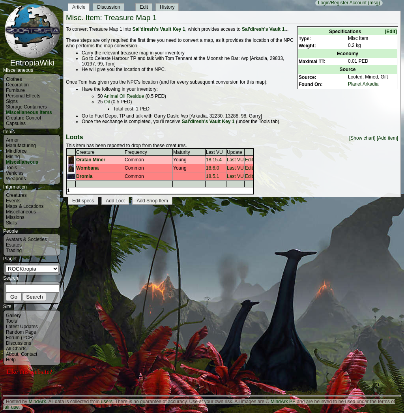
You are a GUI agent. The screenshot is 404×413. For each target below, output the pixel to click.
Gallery (13, 315)
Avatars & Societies (26, 239)
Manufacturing (21, 145)
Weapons (16, 178)
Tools (11, 167)
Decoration (17, 85)
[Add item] (387, 138)
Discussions (18, 343)
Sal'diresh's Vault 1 (263, 29)
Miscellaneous (22, 162)
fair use (11, 407)
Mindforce (16, 151)
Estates (14, 245)
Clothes (14, 79)
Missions (15, 217)
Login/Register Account (342, 3)
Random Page (21, 332)
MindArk (37, 401)
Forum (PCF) (20, 337)
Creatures (16, 195)
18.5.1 (212, 176)
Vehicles (15, 173)
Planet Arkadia (363, 84)
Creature (85, 152)
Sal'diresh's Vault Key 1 (159, 29)
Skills (11, 223)
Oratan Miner (90, 160)
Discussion (108, 7)
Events (13, 201)
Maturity (181, 152)
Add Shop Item (152, 201)
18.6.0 (212, 168)
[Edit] (391, 31)
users (106, 401)
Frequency (136, 152)
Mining (13, 156)
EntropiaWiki (32, 59)
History (167, 7)
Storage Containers (26, 107)
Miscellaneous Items (29, 112)
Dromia (84, 176)
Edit (144, 7)
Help (11, 360)
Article (78, 7)
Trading (14, 250)
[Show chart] (362, 138)
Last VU (214, 152)
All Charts (16, 348)
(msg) (374, 3)
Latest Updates (22, 326)
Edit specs (83, 201)
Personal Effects (23, 96)
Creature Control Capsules (23, 120)
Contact (29, 354)
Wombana (87, 168)
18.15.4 (214, 160)
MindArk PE (283, 401)
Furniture (15, 90)
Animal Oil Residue (124, 96)
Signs (12, 101)
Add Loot (115, 201)
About (12, 354)
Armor (12, 140)
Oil (107, 102)
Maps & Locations (24, 206)
